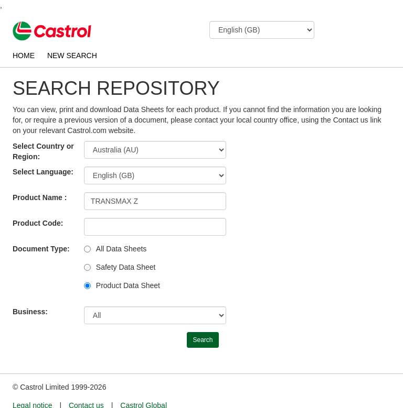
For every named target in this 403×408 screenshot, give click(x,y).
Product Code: (38, 223)
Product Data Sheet (128, 285)
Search (203, 340)
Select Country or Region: (43, 151)
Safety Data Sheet (126, 267)
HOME (24, 55)
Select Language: (43, 172)
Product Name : (40, 197)
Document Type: (41, 249)
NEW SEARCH (72, 55)
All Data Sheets (121, 249)
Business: (30, 311)
